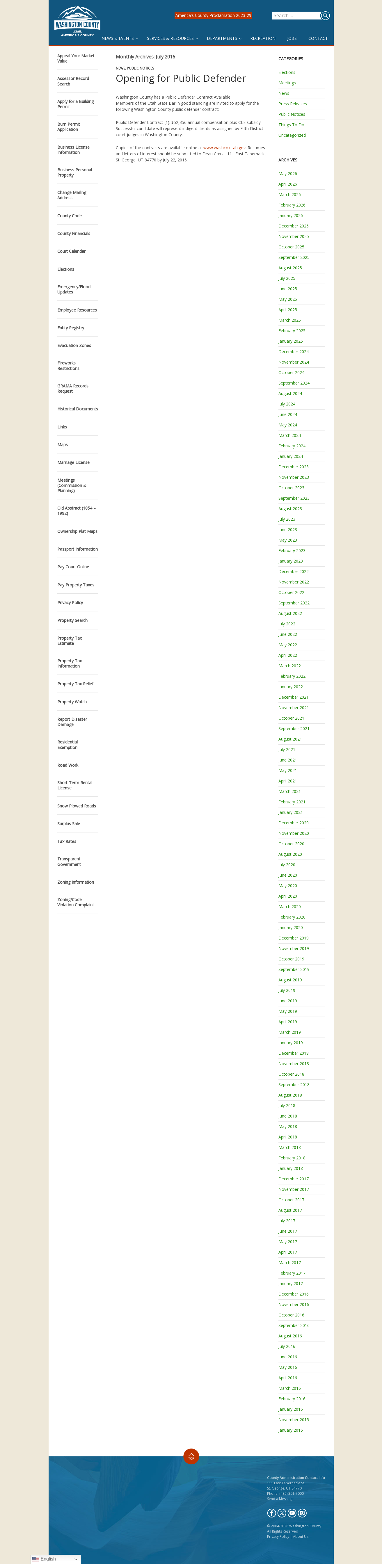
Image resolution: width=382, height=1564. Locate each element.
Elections (286, 72)
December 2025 (293, 226)
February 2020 (291, 917)
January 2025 (290, 341)
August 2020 (290, 854)
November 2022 (293, 582)
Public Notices (140, 68)
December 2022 (293, 571)
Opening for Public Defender (181, 78)
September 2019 (294, 969)
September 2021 (294, 728)
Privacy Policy (278, 1536)
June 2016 (287, 1357)
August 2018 (290, 1095)
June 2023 (287, 529)
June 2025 (287, 288)
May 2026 (287, 173)
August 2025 (290, 268)
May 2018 (287, 1126)
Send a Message (280, 1498)
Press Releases (292, 103)
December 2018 (293, 1053)
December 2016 (293, 1294)
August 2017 (290, 1210)
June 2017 (287, 1231)
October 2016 (291, 1315)
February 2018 (291, 1158)
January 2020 (290, 927)
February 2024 (291, 446)
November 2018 (293, 1063)
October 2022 (291, 592)
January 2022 (290, 686)
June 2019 (287, 1000)
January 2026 (290, 215)
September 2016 (294, 1325)
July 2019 (286, 990)
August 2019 (290, 980)
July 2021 (286, 749)
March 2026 (289, 194)
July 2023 (286, 519)
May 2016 (287, 1367)
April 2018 (287, 1137)
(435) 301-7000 (291, 1493)
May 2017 (287, 1241)
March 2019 (289, 1032)
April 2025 (287, 309)
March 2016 (289, 1388)
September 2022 (294, 603)
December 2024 (293, 351)
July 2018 (286, 1105)
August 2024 (290, 393)
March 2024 (289, 435)
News (120, 68)
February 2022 (291, 676)
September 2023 (294, 498)
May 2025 (287, 299)
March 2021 (289, 791)
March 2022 (289, 665)
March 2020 (289, 906)
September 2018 (294, 1084)
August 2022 (290, 613)
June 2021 (287, 760)
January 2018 (290, 1168)
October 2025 (291, 247)
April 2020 (287, 896)
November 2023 (293, 477)
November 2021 (293, 707)
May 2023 (287, 540)
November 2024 (293, 362)
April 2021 (287, 781)
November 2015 (293, 1419)
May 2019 (287, 1011)
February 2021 (291, 802)
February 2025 (291, 330)
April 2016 (287, 1377)
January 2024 (290, 456)
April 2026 (287, 184)
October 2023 (291, 487)
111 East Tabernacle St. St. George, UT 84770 (286, 1486)
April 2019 (287, 1021)
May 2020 (287, 885)
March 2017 (289, 1262)
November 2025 (293, 236)
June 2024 (287, 414)
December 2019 (293, 938)
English (44, 1559)
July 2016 (286, 1346)
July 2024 (286, 404)
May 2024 (287, 425)
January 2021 (290, 812)
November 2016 (293, 1304)
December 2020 (293, 822)
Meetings (287, 83)
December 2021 (293, 697)
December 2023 (293, 466)
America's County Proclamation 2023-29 (213, 15)
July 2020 (286, 864)
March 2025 (289, 320)
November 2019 (293, 948)
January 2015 (290, 1430)
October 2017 (291, 1199)
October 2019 (291, 959)
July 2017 (286, 1220)
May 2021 (287, 770)
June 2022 (287, 634)
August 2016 (290, 1336)
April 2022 (287, 655)
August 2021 (290, 739)
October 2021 (291, 718)
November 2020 (293, 833)
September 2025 (294, 257)
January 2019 (290, 1042)
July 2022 (286, 624)
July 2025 (286, 278)
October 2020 (291, 843)
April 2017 (287, 1252)
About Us (300, 1536)
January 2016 (290, 1409)
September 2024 (294, 383)
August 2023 (290, 508)
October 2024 (291, 372)
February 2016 (291, 1398)
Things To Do (291, 124)
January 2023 (290, 561)
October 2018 (291, 1074)
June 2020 (287, 875)
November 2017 (293, 1189)
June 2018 (287, 1116)
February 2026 (291, 205)
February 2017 (291, 1273)
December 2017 (293, 1179)
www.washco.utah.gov (224, 147)
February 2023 (291, 550)
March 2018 (289, 1147)
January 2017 (290, 1283)
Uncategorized (292, 135)
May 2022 (287, 644)
